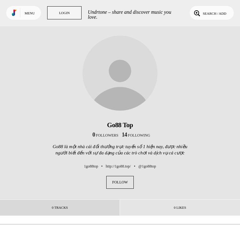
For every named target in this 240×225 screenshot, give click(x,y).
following (136, 135)
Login (64, 13)
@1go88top (147, 166)
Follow (120, 182)
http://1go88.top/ (118, 166)
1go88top (91, 166)
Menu (30, 13)
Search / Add (209, 13)
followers (105, 135)
